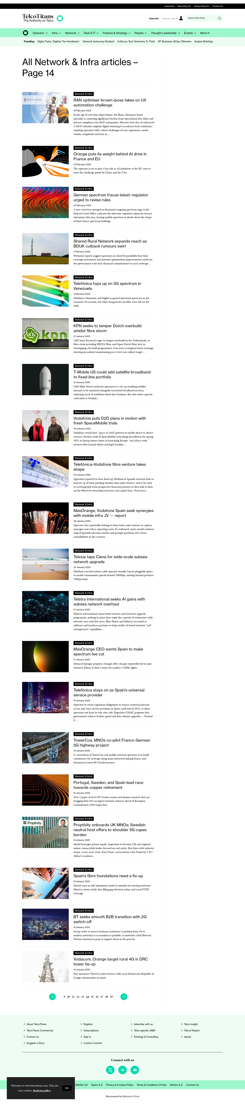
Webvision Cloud (130, 1096)
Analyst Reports (201, 6)
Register (88, 1024)
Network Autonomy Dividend (98, 41)
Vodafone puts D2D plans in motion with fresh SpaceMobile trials (110, 421)
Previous (52, 996)
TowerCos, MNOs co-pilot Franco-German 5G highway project (112, 743)
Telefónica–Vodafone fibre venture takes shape (110, 467)
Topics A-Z (97, 1084)
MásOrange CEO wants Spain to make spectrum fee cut (108, 651)
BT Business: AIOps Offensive (174, 41)
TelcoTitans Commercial (40, 1030)
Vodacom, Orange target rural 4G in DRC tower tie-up (111, 961)
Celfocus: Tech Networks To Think (136, 41)
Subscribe (169, 6)
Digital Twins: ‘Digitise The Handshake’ (58, 41)
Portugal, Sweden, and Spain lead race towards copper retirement (108, 785)
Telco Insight (191, 1024)
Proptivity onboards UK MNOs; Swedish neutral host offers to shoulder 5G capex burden (110, 829)
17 (101, 997)
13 (82, 997)
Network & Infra (83, 94)
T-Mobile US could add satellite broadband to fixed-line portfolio (112, 374)
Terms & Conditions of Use (151, 1084)
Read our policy (42, 1090)
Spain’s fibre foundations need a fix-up (108, 875)
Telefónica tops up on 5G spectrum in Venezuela (107, 286)
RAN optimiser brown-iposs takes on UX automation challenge (110, 102)
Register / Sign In (170, 18)
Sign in (87, 1036)
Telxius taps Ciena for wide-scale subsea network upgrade (110, 559)
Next (123, 996)
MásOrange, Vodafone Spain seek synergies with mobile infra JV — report (114, 513)
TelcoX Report (192, 1030)
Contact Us (217, 6)
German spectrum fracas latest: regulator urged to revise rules (111, 197)
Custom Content (93, 1043)
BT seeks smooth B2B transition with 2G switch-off (110, 919)
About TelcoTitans (36, 1024)
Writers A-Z (176, 1084)
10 (68, 997)
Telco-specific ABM (144, 1030)
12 (78, 997)
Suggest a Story (35, 1043)
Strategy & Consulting (146, 1036)
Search (219, 18)
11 (73, 997)
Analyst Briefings (203, 41)
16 (97, 997)
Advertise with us (143, 1024)
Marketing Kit (184, 6)
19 (111, 997)
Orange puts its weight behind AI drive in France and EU (110, 156)
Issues (187, 1036)
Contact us (33, 1036)
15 (92, 997)
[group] (204, 32)
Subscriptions (91, 1030)
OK (67, 1088)
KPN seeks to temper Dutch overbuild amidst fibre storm (108, 328)
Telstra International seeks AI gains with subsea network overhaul (109, 601)
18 (106, 997)
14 (87, 997)
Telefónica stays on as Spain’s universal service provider (109, 692)
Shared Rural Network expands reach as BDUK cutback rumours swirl (110, 243)
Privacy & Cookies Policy (119, 1084)
